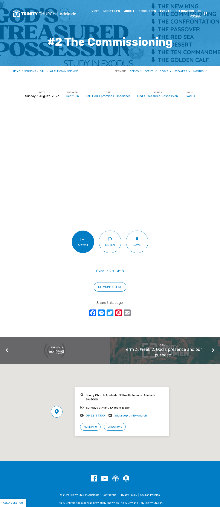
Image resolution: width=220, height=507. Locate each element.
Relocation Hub (188, 11)
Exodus (190, 96)
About (129, 11)
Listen (110, 241)
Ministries (111, 11)
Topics (136, 71)
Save (137, 241)
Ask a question (13, 502)
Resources (147, 11)
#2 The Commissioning (64, 71)
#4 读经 (57, 352)
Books (165, 71)
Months (200, 71)
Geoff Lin (72, 96)
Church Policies (150, 494)
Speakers (182, 71)
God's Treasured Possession (157, 96)
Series (151, 71)
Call (43, 71)
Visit (95, 11)
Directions (115, 426)
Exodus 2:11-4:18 (110, 271)
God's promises (103, 96)
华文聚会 (195, 16)
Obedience (123, 96)
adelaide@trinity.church (130, 415)
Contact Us (109, 494)
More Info (90, 426)
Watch (83, 242)
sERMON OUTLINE (110, 287)
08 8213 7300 (95, 415)
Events (165, 11)
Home (16, 71)
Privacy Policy (128, 494)
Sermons (30, 71)
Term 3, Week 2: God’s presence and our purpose (163, 352)
